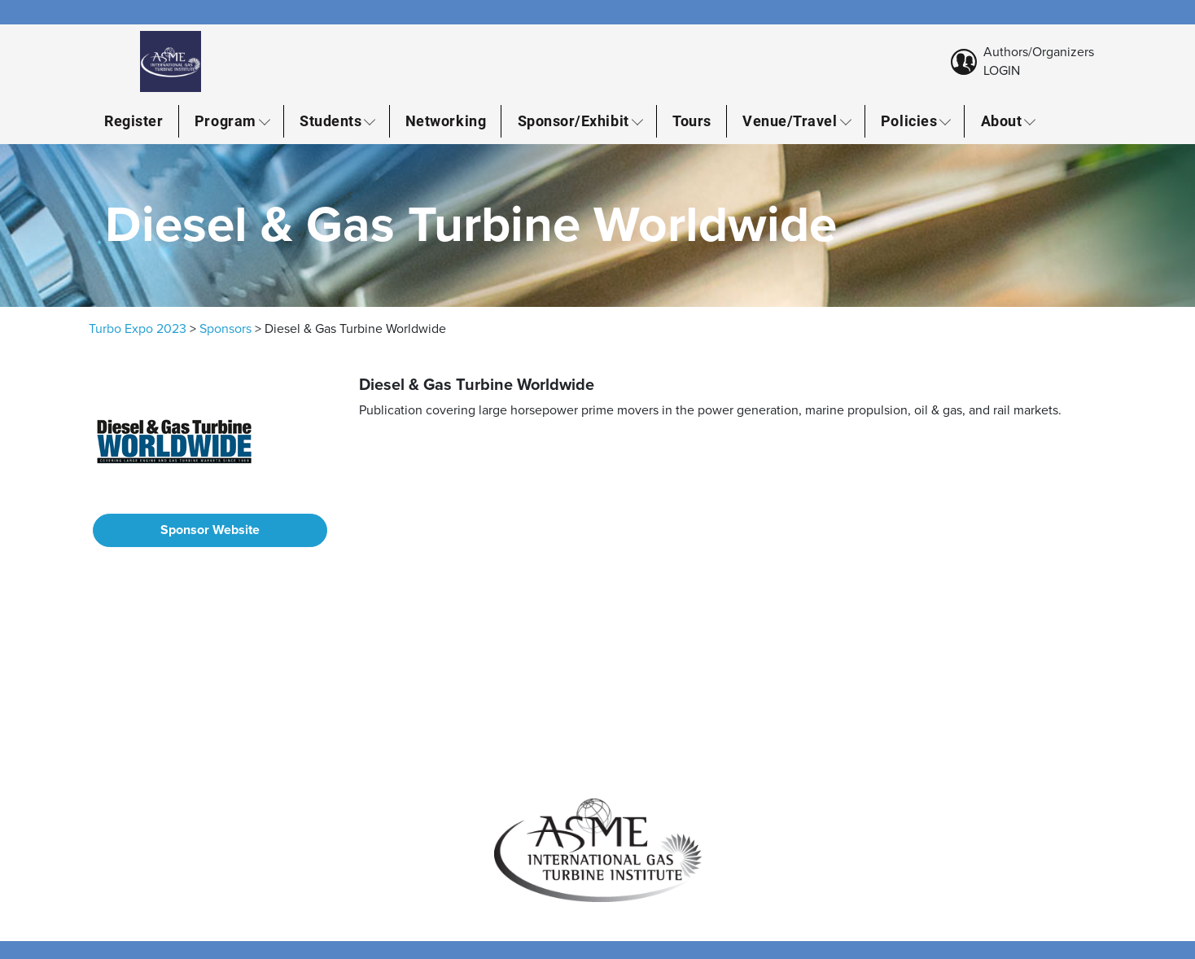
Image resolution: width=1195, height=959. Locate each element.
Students (330, 120)
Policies (909, 120)
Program (225, 120)
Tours (691, 120)
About (1001, 120)
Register (133, 120)
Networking (445, 120)
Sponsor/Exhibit (573, 120)
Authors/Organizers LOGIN (1038, 61)
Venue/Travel (789, 120)
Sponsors (225, 329)
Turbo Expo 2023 (137, 329)
